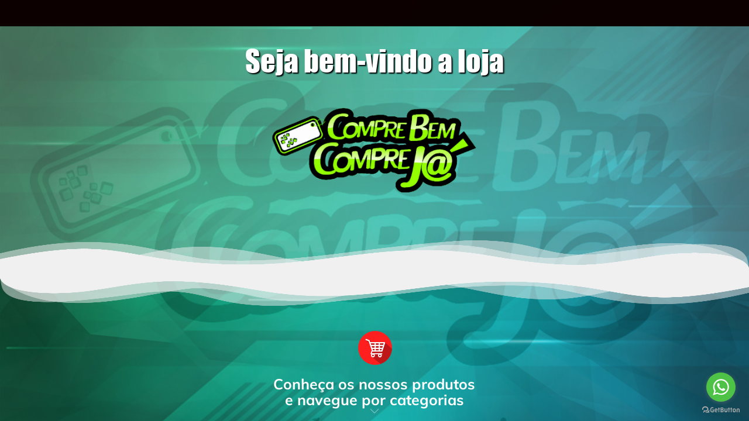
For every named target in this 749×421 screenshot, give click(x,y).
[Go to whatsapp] (721, 387)
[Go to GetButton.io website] (721, 409)
